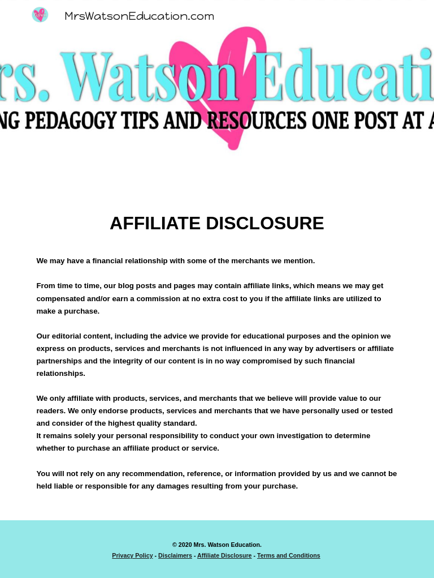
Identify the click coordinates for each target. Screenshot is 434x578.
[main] (217, 356)
